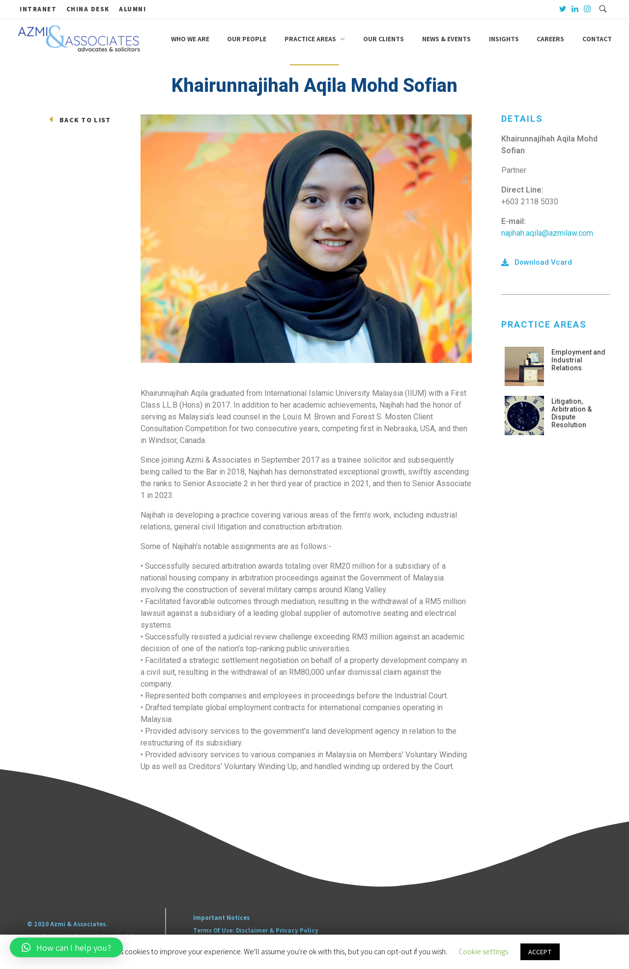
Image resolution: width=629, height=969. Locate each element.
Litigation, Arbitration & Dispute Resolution (571, 413)
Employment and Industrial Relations (578, 360)
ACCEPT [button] (540, 951)
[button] (536, 263)
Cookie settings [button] (483, 951)
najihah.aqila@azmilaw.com (547, 233)
